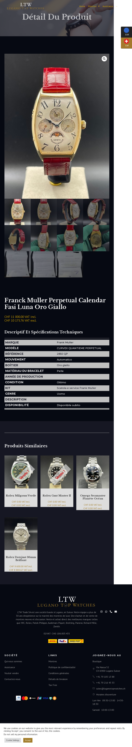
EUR (125, 33)
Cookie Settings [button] (12, 740)
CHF (125, 44)
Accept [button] (28, 740)
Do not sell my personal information (20, 734)
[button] (124, 6)
